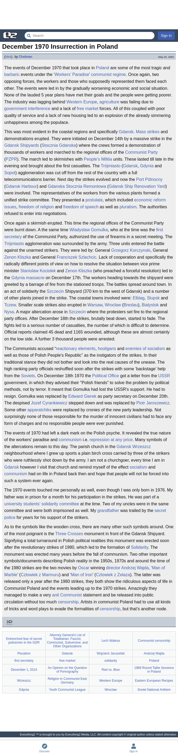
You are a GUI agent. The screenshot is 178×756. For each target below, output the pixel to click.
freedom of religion (36, 207)
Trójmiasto (110, 166)
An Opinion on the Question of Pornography (67, 669)
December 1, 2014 (24, 670)
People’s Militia (98, 159)
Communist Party (141, 152)
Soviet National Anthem (154, 690)
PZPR (11, 159)
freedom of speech (81, 207)
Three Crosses (69, 533)
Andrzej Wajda (135, 568)
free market (87, 108)
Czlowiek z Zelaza (113, 574)
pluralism (128, 207)
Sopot (9, 172)
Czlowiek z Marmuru (40, 574)
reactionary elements (76, 348)
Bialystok (150, 305)
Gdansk (126, 131)
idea (8, 57)
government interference (27, 108)
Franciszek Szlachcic (76, 257)
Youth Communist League (67, 690)
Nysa (9, 312)
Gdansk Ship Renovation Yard (137, 186)
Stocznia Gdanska (59, 145)
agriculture (109, 102)
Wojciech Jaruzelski (111, 653)
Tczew (10, 305)
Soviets (28, 375)
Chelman (25, 57)
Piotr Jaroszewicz (152, 403)
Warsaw (94, 305)
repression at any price (111, 439)
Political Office (105, 375)
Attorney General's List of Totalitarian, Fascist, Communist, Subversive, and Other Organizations (67, 640)
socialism (138, 467)
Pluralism (23, 653)
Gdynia (147, 166)
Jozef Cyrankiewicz (49, 403)
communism (70, 439)
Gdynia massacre (28, 277)
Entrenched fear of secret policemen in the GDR (24, 640)
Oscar (83, 568)
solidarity (110, 660)
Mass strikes (147, 131)
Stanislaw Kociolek (38, 271)
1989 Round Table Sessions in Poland (154, 669)
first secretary (23, 660)
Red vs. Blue (111, 670)
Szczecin (55, 291)
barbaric (12, 74)
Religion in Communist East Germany (67, 680)
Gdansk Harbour (21, 186)
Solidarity (139, 547)
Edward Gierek (82, 396)
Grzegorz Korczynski (131, 250)
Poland (102, 68)
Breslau (131, 305)
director (113, 568)
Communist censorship (154, 641)
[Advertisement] (89, 14)
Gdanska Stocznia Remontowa (77, 186)
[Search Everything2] (89, 35)
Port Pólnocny (149, 179)
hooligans (107, 348)
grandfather (108, 510)
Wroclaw (113, 305)
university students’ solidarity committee (41, 504)
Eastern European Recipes (154, 680)
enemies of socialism (145, 348)
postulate (94, 200)
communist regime (108, 74)
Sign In (166, 36)
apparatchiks (39, 410)
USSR (164, 375)
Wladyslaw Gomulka (88, 229)
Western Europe (81, 102)
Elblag (139, 298)
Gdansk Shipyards (21, 145)
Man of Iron (81, 574)
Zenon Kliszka (17, 257)
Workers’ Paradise (71, 74)
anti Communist (67, 595)
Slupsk (153, 298)
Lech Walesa (110, 641)
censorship (68, 602)
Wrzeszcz (141, 446)
